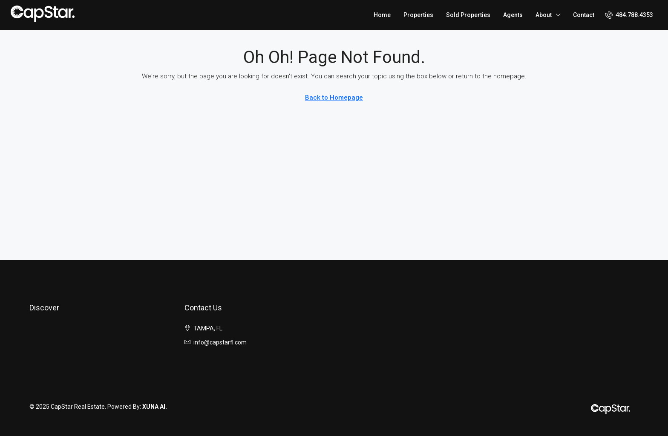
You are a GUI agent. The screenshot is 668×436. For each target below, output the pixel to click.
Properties (418, 14)
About (544, 14)
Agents (513, 14)
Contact (583, 14)
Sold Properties (468, 14)
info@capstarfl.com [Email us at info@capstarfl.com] (220, 342)
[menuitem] (629, 15)
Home (382, 14)
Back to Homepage (334, 97)
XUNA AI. (154, 406)
